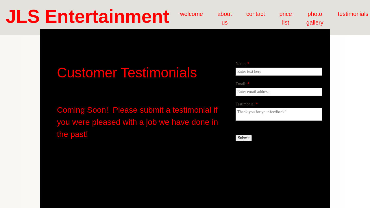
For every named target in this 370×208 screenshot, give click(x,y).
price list (285, 18)
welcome (191, 14)
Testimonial (247, 104)
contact (255, 14)
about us (224, 18)
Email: (242, 84)
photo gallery (314, 18)
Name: (242, 64)
